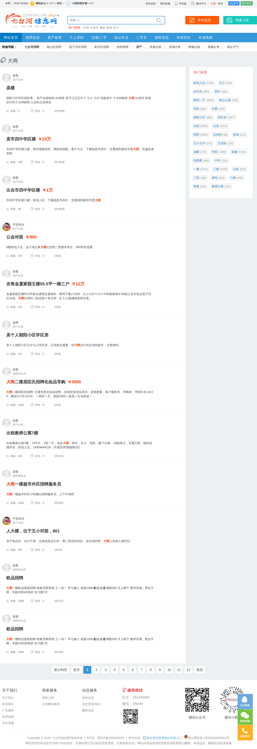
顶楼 (196, 152)
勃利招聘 (122, 47)
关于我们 (8, 697)
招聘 (196, 134)
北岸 (86, 27)
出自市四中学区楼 (23, 190)
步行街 (197, 91)
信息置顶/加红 (91, 704)
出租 (196, 126)
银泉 (109, 27)
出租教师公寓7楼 (22, 433)
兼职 (103, 27)
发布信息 (88, 697)
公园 (236, 169)
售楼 (196, 186)
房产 (139, 47)
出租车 (94, 27)
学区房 (222, 117)
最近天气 (233, 47)
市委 (215, 108)
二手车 (141, 37)
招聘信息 (33, 37)
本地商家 (205, 37)
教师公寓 (218, 186)
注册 (213, 3)
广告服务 (8, 710)
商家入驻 (48, 697)
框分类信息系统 (161, 738)
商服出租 (194, 47)
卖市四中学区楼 (21, 139)
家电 (215, 177)
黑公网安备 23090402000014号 (207, 738)
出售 (216, 126)
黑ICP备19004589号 (111, 738)
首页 (76, 670)
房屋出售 (175, 47)
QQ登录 (233, 3)
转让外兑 (121, 37)
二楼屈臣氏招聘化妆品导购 (35, 382)
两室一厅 (199, 100)
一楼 (196, 169)
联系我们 (8, 704)
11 (179, 670)
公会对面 (14, 237)
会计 (116, 27)
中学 (218, 160)
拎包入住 (199, 83)
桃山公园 (225, 100)
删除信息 (88, 710)
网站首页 (11, 37)
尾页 (199, 670)
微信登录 (247, 3)
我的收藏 (165, 3)
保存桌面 (151, 3)
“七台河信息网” (61, 738)
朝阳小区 (199, 117)
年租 (215, 152)
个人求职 (77, 37)
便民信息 (162, 37)
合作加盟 (8, 723)
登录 (220, 3)
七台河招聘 (31, 47)
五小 (222, 83)
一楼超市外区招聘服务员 (33, 484)
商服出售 (214, 47)
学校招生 (184, 37)
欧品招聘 (14, 578)
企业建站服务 (51, 704)
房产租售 (55, 37)
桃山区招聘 (54, 47)
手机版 (180, 3)
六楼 (233, 177)
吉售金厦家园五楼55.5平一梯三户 (37, 284)
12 (188, 670)
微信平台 (201, 3)
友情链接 (8, 716)
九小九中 (199, 143)
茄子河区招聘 (78, 47)
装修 (234, 152)
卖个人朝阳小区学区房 (27, 335)
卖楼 (10, 88)
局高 (196, 108)
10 (169, 670)
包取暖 (197, 160)
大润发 (222, 143)
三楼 (216, 169)
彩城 (236, 134)
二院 (196, 177)
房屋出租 (155, 47)
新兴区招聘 (101, 47)
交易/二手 (99, 37)
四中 (218, 91)
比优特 (217, 134)
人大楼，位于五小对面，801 (33, 531)
